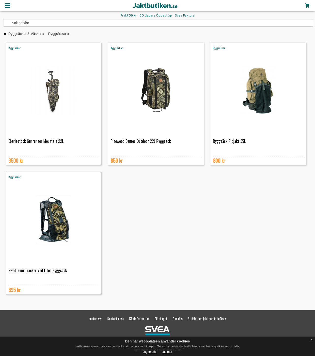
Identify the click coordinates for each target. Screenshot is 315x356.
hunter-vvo (95, 318)
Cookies (178, 318)
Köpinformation (139, 318)
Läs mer (167, 352)
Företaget (161, 318)
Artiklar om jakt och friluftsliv (207, 318)
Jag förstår (150, 352)
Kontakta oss (115, 318)
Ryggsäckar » (58, 34)
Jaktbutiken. (155, 5)
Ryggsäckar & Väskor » (26, 34)
